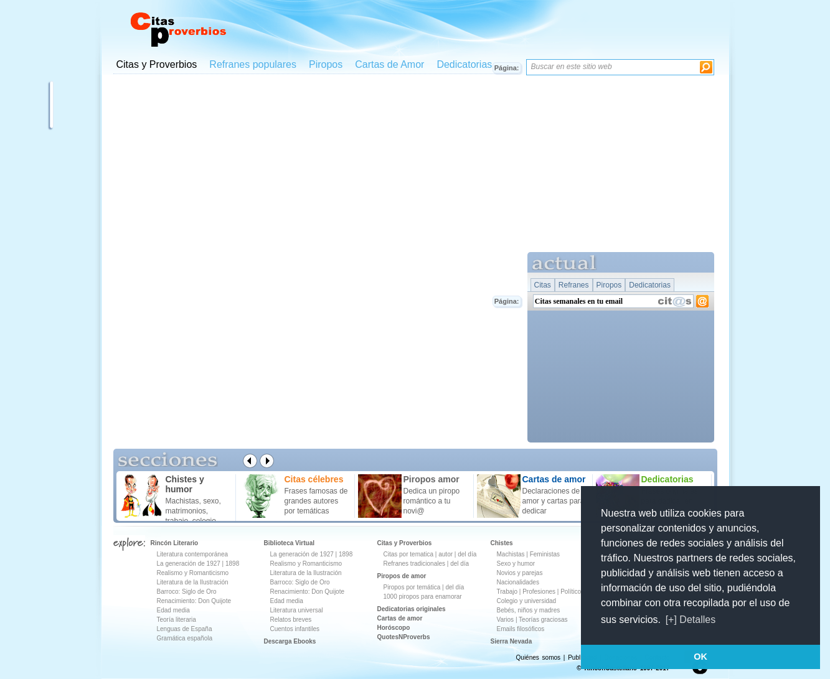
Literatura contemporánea (193, 554)
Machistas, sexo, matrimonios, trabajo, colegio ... (195, 511)
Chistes (502, 543)
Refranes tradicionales (415, 563)
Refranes (574, 285)
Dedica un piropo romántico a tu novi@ (431, 501)
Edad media (173, 610)
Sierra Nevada (511, 641)
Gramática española (185, 638)
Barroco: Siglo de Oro (187, 591)
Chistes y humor (185, 484)
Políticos (571, 591)
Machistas (511, 554)
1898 (232, 563)
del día (467, 554)
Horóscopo (393, 627)
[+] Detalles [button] (690, 619)
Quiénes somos (538, 657)
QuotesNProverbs (403, 637)
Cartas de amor (400, 618)
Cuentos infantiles (295, 628)
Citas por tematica (409, 554)
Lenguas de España (184, 628)
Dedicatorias (464, 64)
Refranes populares (252, 64)
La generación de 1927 (188, 563)
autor (445, 554)
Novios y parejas (520, 572)
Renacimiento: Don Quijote (194, 600)
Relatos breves (291, 619)
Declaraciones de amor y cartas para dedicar (553, 501)
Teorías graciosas (543, 619)
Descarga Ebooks (290, 641)
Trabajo (507, 591)
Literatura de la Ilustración (193, 582)
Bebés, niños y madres (528, 610)
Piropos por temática (412, 587)
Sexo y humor (516, 563)
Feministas (545, 554)
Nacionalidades (518, 582)
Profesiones (539, 591)
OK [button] (700, 657)
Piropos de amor (402, 576)
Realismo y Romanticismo (193, 572)
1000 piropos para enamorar (423, 596)
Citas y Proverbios (156, 64)
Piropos (325, 64)
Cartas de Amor (389, 64)
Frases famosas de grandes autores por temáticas (316, 501)
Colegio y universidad (527, 600)
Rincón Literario (175, 543)
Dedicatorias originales (411, 609)
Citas (542, 285)
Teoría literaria (176, 619)
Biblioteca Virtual (289, 543)
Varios (505, 619)
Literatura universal (296, 610)
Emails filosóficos (521, 628)
